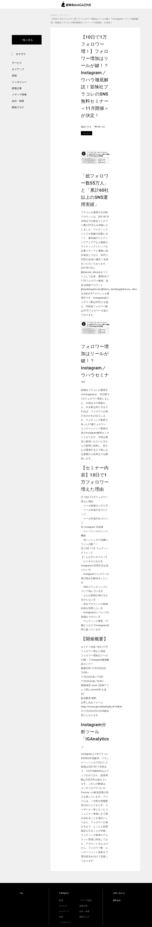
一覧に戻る (27, 40)
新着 (61, 900)
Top (22, 893)
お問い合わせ (120, 893)
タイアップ (18, 69)
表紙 (14, 75)
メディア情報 (19, 94)
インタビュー (19, 82)
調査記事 (17, 88)
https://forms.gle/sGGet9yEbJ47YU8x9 (103, 706)
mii (103, 126)
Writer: (98, 126)
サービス (17, 62)
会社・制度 (18, 101)
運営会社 (117, 900)
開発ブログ (18, 107)
